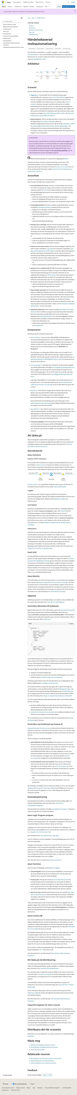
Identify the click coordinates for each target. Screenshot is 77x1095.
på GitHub (30, 1036)
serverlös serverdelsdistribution (49, 968)
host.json (63, 511)
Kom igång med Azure (68, 6)
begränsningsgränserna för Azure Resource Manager (53, 582)
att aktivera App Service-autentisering (51, 677)
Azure (33, 18)
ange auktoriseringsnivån (68, 610)
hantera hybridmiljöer (45, 316)
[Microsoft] (3, 2)
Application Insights (59, 499)
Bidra (34, 1087)
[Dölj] (22, 18)
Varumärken (5, 1090)
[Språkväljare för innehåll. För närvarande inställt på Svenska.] (5, 1084)
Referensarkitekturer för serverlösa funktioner (43, 1063)
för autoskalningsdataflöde (60, 150)
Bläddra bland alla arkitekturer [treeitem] (10, 26)
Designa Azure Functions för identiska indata (40, 548)
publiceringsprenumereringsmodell (40, 403)
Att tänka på (32, 28)
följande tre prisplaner (54, 868)
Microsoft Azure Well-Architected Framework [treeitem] (11, 44)
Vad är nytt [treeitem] (6, 31)
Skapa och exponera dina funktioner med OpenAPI (58, 696)
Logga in (73, 2)
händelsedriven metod (39, 59)
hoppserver (39, 325)
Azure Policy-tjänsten (59, 97)
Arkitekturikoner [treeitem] (7, 29)
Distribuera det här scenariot (36, 30)
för (41, 950)
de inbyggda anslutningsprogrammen (63, 367)
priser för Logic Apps (54, 860)
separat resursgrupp (45, 974)
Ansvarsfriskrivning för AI (8, 1087)
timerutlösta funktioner (44, 207)
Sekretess (39, 1087)
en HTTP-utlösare (51, 275)
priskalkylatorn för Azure (60, 809)
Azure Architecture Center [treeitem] (9, 24)
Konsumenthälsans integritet (52, 1087)
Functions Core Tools (61, 167)
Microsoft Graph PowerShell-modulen (54, 113)
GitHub (66, 158)
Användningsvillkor (66, 1087)
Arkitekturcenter (41, 18)
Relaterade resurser (33, 34)
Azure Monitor (35, 409)
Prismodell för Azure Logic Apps (50, 835)
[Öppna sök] (68, 2)
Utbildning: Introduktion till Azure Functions (43, 1045)
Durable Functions (33, 484)
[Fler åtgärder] (73, 18)
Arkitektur (31, 26)
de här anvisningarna (60, 766)
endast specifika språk (60, 486)
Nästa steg (31, 32)
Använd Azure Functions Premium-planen (42, 712)
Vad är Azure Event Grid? (37, 1049)
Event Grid (44, 190)
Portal (59, 6)
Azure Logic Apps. (36, 365)
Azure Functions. (35, 337)
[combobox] (13, 21)
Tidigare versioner (20, 1087)
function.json (46, 619)
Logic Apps (50, 248)
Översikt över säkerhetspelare (56, 602)
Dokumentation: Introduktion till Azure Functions (44, 1047)
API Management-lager (64, 689)
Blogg (28, 1087)
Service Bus (41, 465)
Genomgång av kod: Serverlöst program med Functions (46, 1058)
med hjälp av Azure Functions (50, 683)
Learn (29, 18)
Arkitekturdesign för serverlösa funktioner (42, 1061)
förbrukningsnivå (68, 691)
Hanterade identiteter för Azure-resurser (39, 728)
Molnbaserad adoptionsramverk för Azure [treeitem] (13, 47)
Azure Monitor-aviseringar (47, 121)
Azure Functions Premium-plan (60, 879)
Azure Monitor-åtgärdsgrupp (59, 126)
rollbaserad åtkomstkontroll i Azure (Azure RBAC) (41, 788)
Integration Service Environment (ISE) (40, 832)
